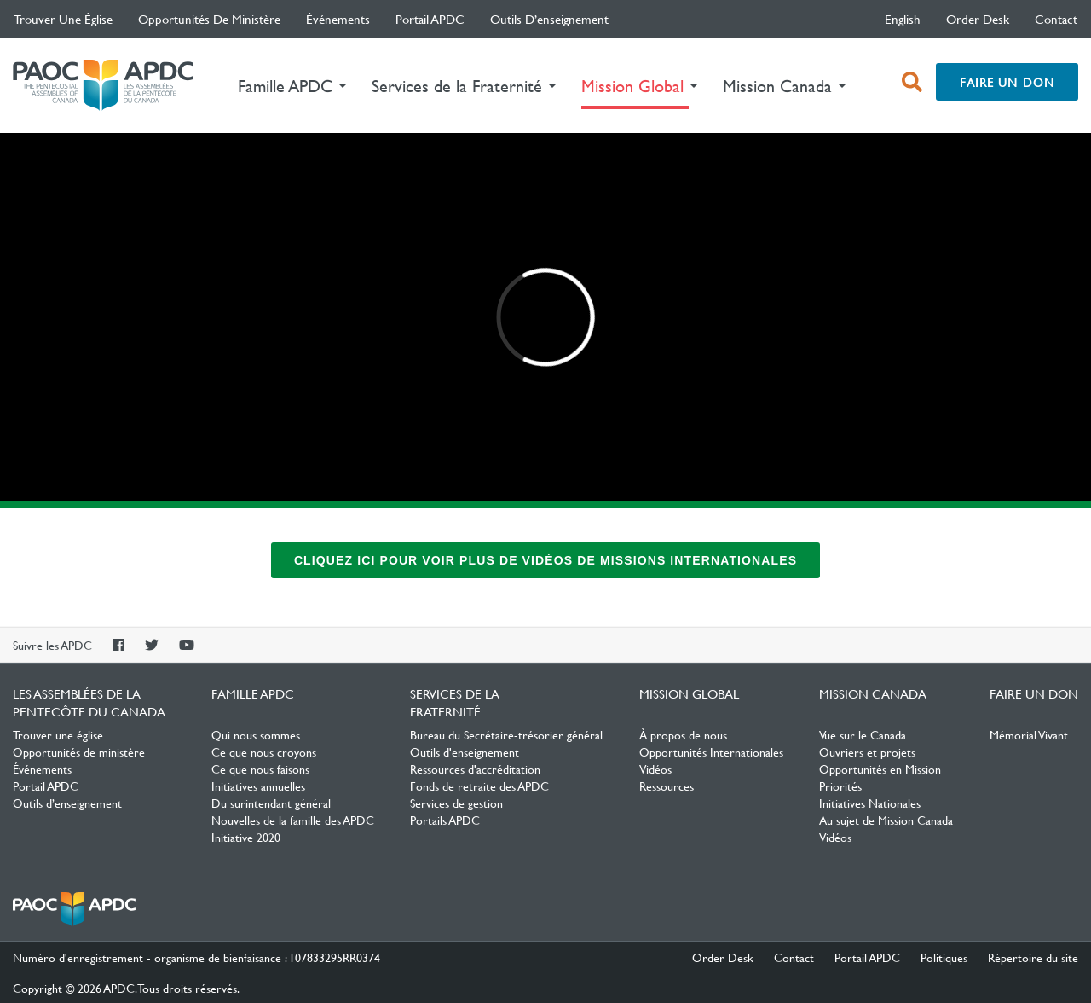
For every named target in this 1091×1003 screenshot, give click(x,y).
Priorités (840, 785)
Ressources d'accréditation (475, 768)
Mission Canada (872, 693)
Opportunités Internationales (711, 751)
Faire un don (1007, 82)
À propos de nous (683, 734)
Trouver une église (63, 18)
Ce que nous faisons (260, 768)
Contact (1056, 18)
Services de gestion (456, 802)
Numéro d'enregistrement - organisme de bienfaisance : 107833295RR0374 (196, 957)
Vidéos (655, 768)
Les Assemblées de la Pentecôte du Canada (103, 86)
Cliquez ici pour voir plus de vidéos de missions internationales (545, 560)
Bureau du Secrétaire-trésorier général (506, 734)
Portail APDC (430, 18)
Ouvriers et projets (867, 751)
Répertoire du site (1033, 957)
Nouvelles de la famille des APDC (292, 819)
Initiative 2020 (245, 836)
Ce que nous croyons (263, 751)
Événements (338, 18)
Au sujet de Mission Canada (886, 819)
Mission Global (689, 693)
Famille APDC (252, 693)
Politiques (944, 957)
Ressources (666, 785)
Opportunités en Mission (880, 768)
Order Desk (977, 18)
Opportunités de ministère (209, 18)
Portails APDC (445, 819)
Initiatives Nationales (870, 802)
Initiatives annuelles (258, 785)
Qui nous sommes (255, 734)
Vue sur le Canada (862, 734)
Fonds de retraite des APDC (479, 785)
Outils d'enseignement (464, 751)
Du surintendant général (271, 802)
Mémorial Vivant (1029, 734)
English (903, 18)
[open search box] (912, 82)
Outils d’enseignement (549, 18)
